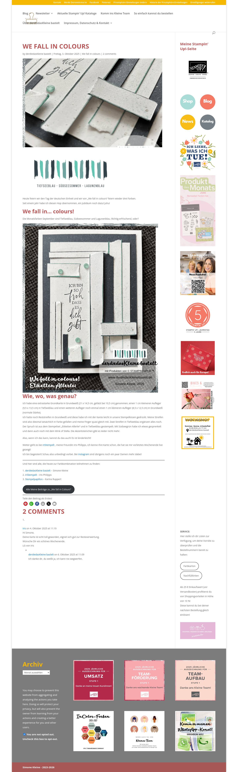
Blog (25, 13)
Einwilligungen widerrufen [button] (202, 2)
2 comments (109, 53)
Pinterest (106, 2)
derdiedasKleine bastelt (38, 53)
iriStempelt (48, 444)
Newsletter (43, 13)
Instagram (83, 454)
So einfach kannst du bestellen (153, 13)
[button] (25, 504)
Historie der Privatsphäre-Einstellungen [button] (168, 2)
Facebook (94, 2)
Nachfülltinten (191, 575)
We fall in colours (91, 53)
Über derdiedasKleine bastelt (41, 23)
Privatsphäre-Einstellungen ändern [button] (130, 2)
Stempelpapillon (34, 479)
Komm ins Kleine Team (115, 13)
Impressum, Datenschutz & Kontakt (86, 23)
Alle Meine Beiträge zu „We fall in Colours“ (48, 489)
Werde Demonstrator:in (75, 2)
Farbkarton (189, 566)
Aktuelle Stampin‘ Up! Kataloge (77, 13)
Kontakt (57, 2)
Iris (24, 528)
